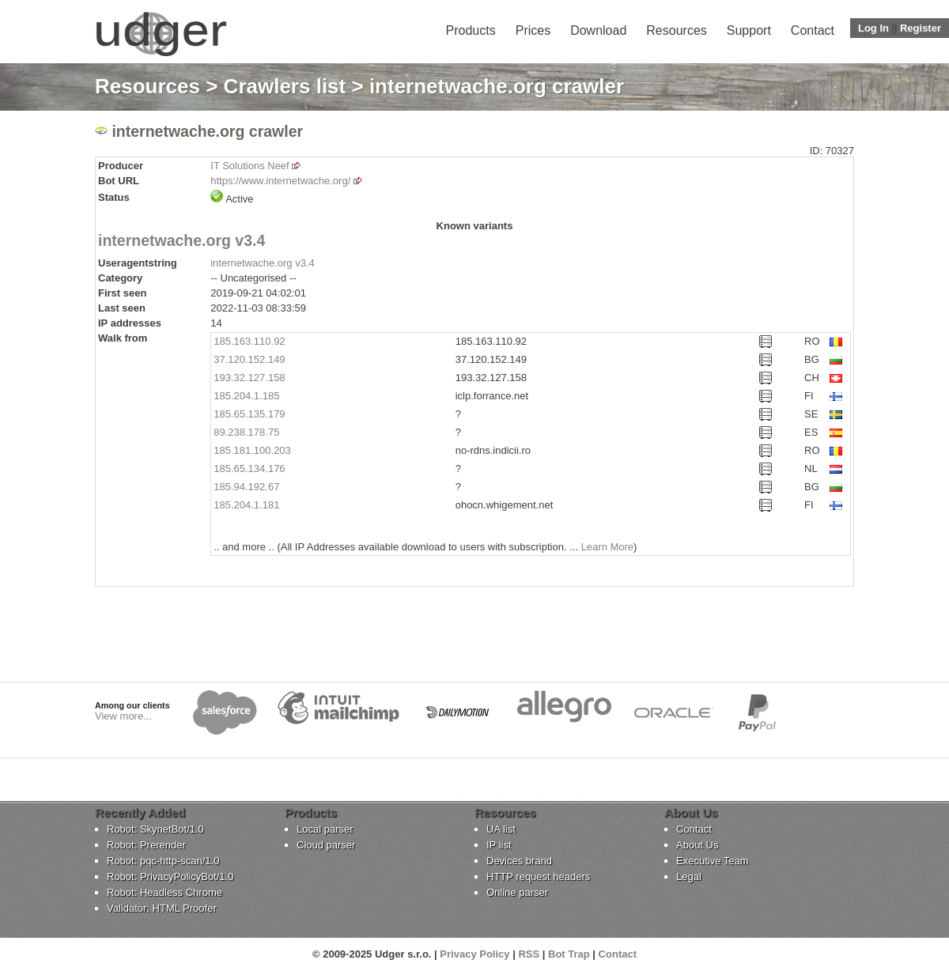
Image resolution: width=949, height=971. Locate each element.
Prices (533, 30)
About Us (697, 845)
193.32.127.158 (249, 377)
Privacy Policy (474, 954)
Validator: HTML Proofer (162, 908)
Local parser (325, 829)
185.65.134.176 (249, 468)
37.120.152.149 (249, 359)
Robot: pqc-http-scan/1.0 (163, 861)
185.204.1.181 (246, 505)
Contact (812, 30)
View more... (123, 716)
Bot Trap (569, 954)
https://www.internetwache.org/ (280, 181)
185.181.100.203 (252, 450)
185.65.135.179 (249, 414)
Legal (688, 876)
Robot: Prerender (146, 845)
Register (920, 28)
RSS (528, 954)
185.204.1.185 (246, 396)
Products (471, 30)
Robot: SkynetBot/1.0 (155, 829)
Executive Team (712, 861)
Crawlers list (285, 86)
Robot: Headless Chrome (164, 892)
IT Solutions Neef (249, 166)
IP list (499, 845)
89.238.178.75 (246, 432)
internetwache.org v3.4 (181, 240)
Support (749, 30)
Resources (676, 30)
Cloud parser (326, 845)
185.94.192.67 (246, 487)
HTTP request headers (538, 876)
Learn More (607, 547)
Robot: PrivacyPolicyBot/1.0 (170, 876)
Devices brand (519, 861)
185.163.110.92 (249, 341)
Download (598, 30)
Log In (873, 28)
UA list (501, 829)
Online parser (517, 892)
